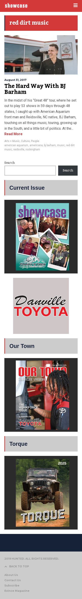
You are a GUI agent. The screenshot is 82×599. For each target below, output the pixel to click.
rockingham (33, 149)
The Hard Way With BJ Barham (35, 89)
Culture (25, 141)
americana (36, 145)
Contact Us (12, 580)
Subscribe (11, 585)
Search (9, 163)
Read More (13, 134)
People (35, 141)
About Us (11, 575)
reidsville (18, 149)
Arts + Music (12, 141)
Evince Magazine (17, 590)
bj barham (50, 145)
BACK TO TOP (16, 566)
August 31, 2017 (15, 80)
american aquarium (16, 145)
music (61, 145)
